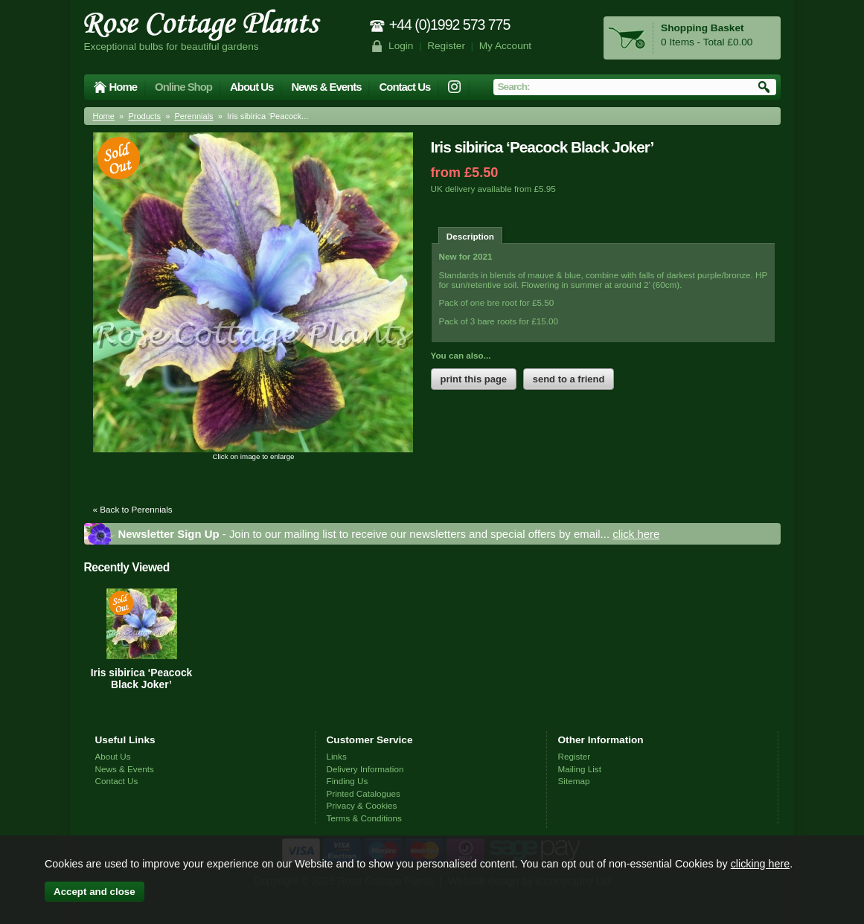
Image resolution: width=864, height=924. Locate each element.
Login (400, 45)
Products (144, 116)
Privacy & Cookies (362, 805)
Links (337, 756)
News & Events (326, 86)
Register (446, 45)
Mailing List (579, 769)
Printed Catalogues (363, 793)
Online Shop (183, 86)
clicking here (760, 864)
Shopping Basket (702, 27)
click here (635, 533)
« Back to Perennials (133, 509)
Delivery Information (365, 769)
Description (470, 236)
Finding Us (347, 781)
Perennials (193, 116)
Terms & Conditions (364, 818)
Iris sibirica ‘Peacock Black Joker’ (142, 678)
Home (123, 86)
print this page (474, 379)
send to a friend (569, 379)
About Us (251, 86)
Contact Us (404, 86)
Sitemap (574, 781)
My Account (505, 45)
